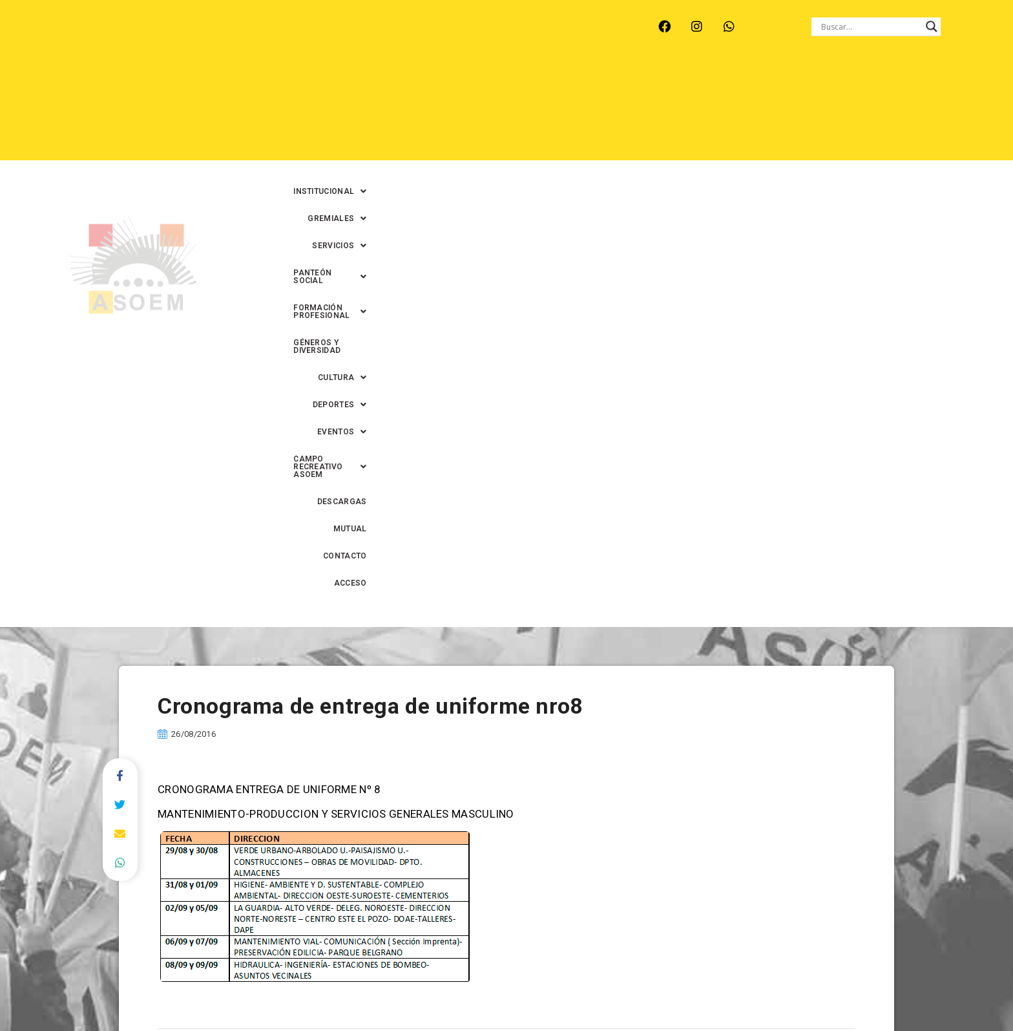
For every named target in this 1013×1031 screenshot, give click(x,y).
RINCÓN (331, 39)
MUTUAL (835, 110)
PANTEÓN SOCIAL (605, 83)
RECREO (277, 39)
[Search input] (870, 26)
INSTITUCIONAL (356, 83)
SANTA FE (389, 39)
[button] (356, 83)
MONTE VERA (210, 39)
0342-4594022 (688, 991)
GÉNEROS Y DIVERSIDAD (852, 83)
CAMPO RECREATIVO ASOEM (668, 110)
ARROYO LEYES (128, 39)
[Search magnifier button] (932, 26)
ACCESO (951, 110)
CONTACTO (893, 110)
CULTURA (943, 83)
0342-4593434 (759, 991)
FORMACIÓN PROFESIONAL (725, 83)
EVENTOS (560, 110)
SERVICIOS (517, 83)
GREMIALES (441, 83)
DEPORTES (490, 110)
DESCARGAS (775, 110)
